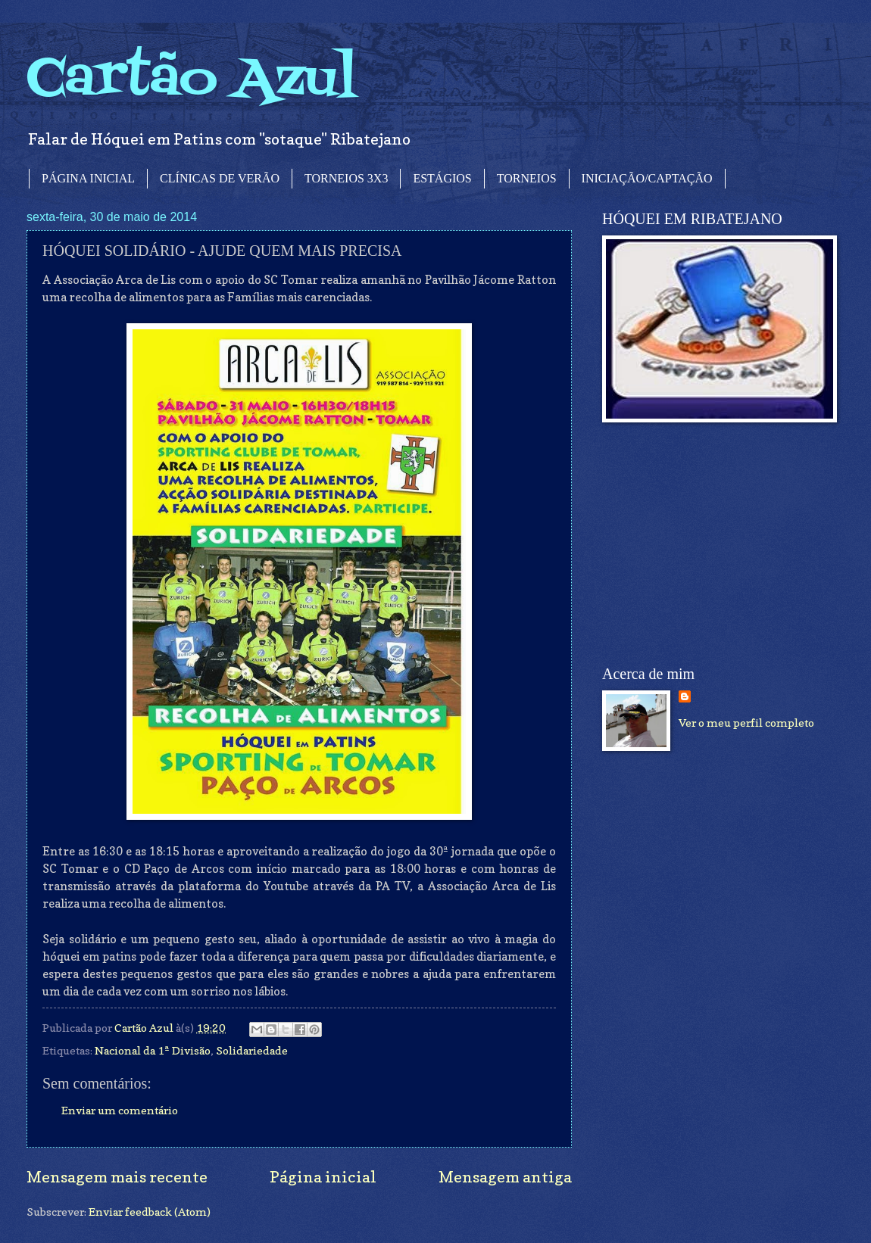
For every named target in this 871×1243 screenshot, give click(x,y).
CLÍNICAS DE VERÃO (219, 178)
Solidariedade (252, 1050)
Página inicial (323, 1176)
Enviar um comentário (119, 1110)
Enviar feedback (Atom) (150, 1211)
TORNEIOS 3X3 (346, 178)
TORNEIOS (527, 178)
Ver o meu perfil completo (746, 722)
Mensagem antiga (505, 1176)
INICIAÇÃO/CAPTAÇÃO (647, 178)
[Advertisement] (715, 544)
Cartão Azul (192, 79)
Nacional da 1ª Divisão (153, 1050)
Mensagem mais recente (117, 1176)
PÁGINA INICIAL (88, 178)
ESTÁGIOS (442, 178)
